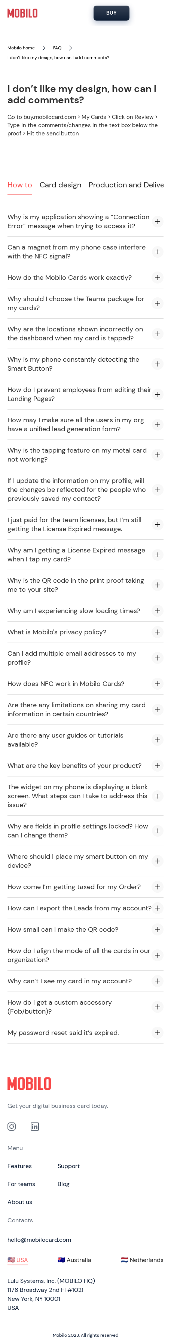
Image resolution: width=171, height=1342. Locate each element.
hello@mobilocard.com (39, 1240)
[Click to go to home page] (85, 1083)
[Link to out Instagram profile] (11, 1126)
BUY (111, 12)
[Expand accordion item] (158, 221)
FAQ (57, 48)
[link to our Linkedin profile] (35, 1126)
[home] (22, 13)
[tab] (19, 187)
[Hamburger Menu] (155, 13)
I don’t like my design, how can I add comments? (58, 58)
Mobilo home (21, 48)
